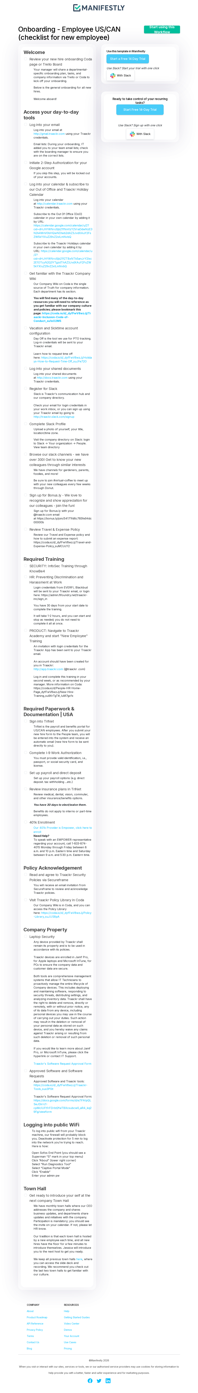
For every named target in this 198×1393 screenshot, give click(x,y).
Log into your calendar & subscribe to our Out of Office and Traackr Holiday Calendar (59, 189)
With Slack (120, 75)
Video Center (71, 1323)
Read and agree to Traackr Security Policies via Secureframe (57, 877)
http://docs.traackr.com (52, 377)
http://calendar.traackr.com (54, 203)
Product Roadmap (37, 1317)
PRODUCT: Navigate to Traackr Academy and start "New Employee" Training (58, 636)
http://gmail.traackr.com (49, 133)
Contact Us (33, 1342)
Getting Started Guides (77, 1317)
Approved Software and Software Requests (55, 1073)
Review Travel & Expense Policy (54, 529)
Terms (30, 1336)
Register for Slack (43, 389)
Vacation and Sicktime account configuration (53, 330)
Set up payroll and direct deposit (55, 773)
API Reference (35, 1323)
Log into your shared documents (55, 369)
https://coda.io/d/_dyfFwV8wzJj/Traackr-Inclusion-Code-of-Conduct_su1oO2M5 (62, 317)
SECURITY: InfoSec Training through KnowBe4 (58, 568)
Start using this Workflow (162, 29)
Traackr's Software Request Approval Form (62, 1063)
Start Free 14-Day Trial (139, 109)
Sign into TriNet (41, 721)
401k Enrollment (42, 822)
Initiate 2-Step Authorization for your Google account (58, 165)
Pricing (68, 1348)
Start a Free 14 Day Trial (127, 59)
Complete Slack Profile (47, 424)
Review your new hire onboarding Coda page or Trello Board (60, 61)
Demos (68, 1329)
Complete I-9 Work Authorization (55, 753)
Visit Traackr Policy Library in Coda (56, 900)
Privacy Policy (35, 1329)
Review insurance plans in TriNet (55, 789)
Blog (29, 1348)
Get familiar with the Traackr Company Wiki (59, 276)
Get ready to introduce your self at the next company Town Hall (59, 1198)
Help (66, 1311)
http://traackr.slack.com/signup (54, 416)
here (79, 1259)
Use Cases (70, 1342)
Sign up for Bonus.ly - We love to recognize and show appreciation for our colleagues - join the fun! (58, 500)
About (30, 1311)
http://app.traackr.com (48, 669)
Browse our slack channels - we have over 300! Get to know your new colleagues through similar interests (59, 459)
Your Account (71, 1336)
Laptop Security (42, 937)
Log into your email (44, 125)
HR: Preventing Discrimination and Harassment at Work (56, 579)
